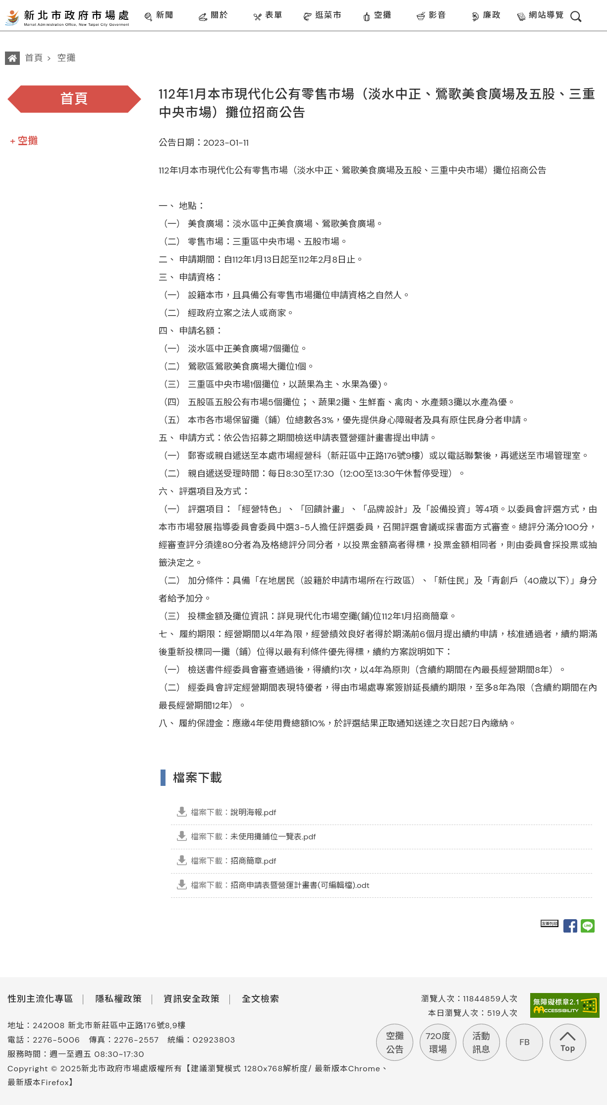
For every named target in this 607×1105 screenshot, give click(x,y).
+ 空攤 (24, 140)
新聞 (159, 16)
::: (137, 6)
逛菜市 (322, 16)
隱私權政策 (118, 999)
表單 (268, 16)
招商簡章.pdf (233, 861)
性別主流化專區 (40, 999)
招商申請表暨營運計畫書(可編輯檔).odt (280, 885)
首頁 (34, 58)
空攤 (377, 16)
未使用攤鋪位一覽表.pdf (253, 836)
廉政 (486, 16)
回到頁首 (567, 1042)
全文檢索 (260, 999)
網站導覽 (540, 16)
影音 (431, 16)
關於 (213, 16)
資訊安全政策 (192, 999)
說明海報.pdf (233, 812)
